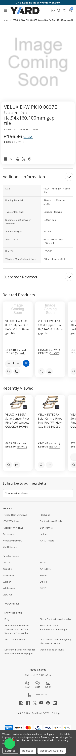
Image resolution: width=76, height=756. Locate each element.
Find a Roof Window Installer (55, 619)
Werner (7, 581)
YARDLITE (45, 569)
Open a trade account (51, 649)
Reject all (27, 750)
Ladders (44, 534)
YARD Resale (47, 540)
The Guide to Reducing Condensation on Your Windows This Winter (17, 629)
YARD (43, 588)
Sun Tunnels (47, 527)
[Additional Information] (38, 177)
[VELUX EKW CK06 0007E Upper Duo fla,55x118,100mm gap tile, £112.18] (18, 308)
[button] (9, 743)
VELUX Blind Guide (15, 639)
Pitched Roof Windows (15, 515)
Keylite (43, 575)
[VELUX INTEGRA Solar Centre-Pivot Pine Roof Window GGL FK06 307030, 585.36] (50, 402)
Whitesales (9, 588)
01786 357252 (43, 675)
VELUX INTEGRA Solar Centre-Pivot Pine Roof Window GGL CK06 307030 (17, 420)
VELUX (6, 562)
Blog (7, 619)
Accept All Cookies (51, 750)
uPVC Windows (11, 521)
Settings (10, 750)
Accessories (9, 534)
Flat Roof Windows (13, 527)
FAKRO (43, 562)
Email (48, 684)
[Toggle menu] (6, 10)
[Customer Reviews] (38, 277)
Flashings (45, 515)
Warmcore (8, 575)
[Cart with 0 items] (70, 10)
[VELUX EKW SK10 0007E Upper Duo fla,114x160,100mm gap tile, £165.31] (50, 308)
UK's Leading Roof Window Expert (38, 3)
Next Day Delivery (12, 540)
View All (7, 594)
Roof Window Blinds (51, 521)
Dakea (43, 581)
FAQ (27, 684)
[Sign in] (53, 10)
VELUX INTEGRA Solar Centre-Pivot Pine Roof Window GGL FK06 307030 (50, 420)
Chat (37, 684)
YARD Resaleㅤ (10, 547)
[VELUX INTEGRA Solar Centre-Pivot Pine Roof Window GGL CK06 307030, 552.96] (18, 402)
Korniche (7, 569)
